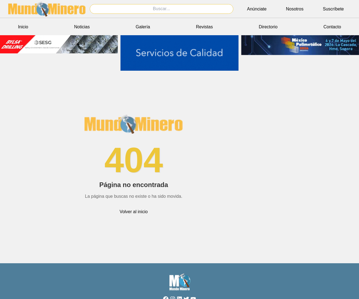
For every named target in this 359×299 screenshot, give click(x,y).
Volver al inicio (134, 211)
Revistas (204, 26)
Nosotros (295, 9)
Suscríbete (333, 9)
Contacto (332, 26)
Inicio (23, 26)
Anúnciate (257, 9)
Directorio (268, 26)
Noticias (82, 26)
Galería (143, 26)
